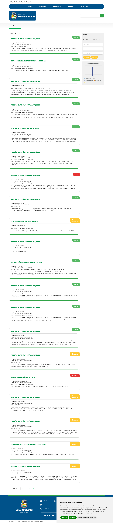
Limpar (94, 57)
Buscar (86, 57)
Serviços (70, 6)
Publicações (42, 6)
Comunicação (84, 6)
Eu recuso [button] (72, 517)
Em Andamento (75, 220)
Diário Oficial (97, 6)
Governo (29, 6)
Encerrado (75, 375)
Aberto (76, 37)
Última (42, 488)
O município (15, 6)
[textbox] (92, 44)
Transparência (56, 6)
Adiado (76, 174)
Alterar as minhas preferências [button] (87, 517)
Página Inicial (95, 26)
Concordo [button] (64, 517)
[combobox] (93, 44)
